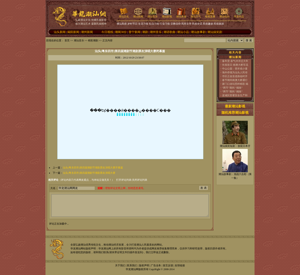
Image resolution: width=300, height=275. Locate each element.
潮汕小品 (183, 32)
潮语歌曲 (169, 32)
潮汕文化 (124, 15)
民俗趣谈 (208, 23)
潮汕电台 (224, 15)
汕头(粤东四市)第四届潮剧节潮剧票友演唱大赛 (89, 172)
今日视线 (107, 32)
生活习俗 (143, 23)
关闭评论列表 (139, 179)
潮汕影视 (167, 15)
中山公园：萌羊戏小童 (235, 68)
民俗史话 (197, 23)
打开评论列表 (123, 179)
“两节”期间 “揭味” (232, 87)
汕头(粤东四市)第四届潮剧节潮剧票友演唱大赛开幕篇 (93, 167)
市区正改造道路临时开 (235, 76)
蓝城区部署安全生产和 (235, 95)
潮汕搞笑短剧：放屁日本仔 (235, 145)
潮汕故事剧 (198, 32)
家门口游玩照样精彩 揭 (235, 83)
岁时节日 (132, 23)
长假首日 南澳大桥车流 (235, 64)
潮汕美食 (181, 15)
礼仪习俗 (154, 23)
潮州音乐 (156, 32)
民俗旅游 (219, 23)
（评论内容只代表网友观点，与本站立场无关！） (81, 179)
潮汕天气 (196, 15)
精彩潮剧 (93, 40)
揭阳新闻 (73, 32)
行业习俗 (165, 23)
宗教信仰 (176, 23)
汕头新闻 (60, 32)
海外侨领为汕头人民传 (235, 72)
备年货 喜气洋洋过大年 (235, 61)
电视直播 (210, 15)
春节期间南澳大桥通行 (235, 80)
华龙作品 (239, 15)
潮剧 (145, 32)
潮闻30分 (121, 32)
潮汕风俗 (122, 23)
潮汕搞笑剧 (214, 32)
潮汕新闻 (138, 15)
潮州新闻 (87, 32)
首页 (67, 40)
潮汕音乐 (152, 15)
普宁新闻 (134, 32)
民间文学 (186, 23)
